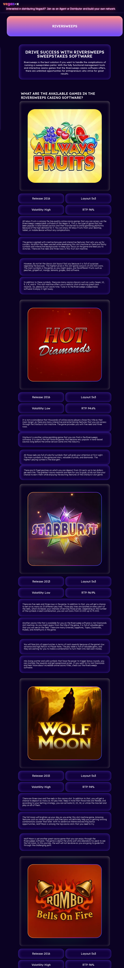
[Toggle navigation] (117, 4)
